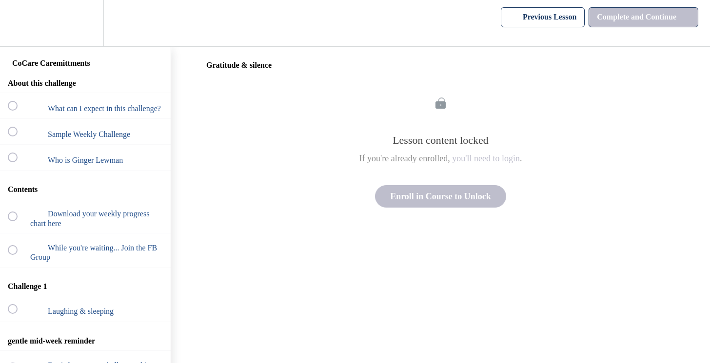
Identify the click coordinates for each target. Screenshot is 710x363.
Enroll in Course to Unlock (440, 196)
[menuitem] (85, 23)
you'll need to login (486, 158)
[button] (18, 23)
